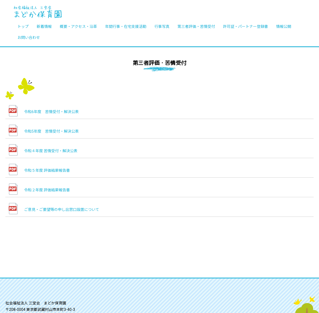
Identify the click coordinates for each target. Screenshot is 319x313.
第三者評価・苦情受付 (196, 26)
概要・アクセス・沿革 (78, 26)
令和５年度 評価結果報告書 (47, 170)
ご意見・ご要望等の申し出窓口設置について (61, 209)
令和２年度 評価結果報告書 (47, 190)
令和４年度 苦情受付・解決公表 (50, 151)
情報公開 (283, 26)
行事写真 (161, 26)
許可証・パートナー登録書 (245, 26)
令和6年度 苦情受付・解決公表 (51, 112)
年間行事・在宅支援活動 (125, 26)
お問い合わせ (28, 37)
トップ (23, 26)
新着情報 (44, 26)
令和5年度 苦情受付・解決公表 (53, 131)
